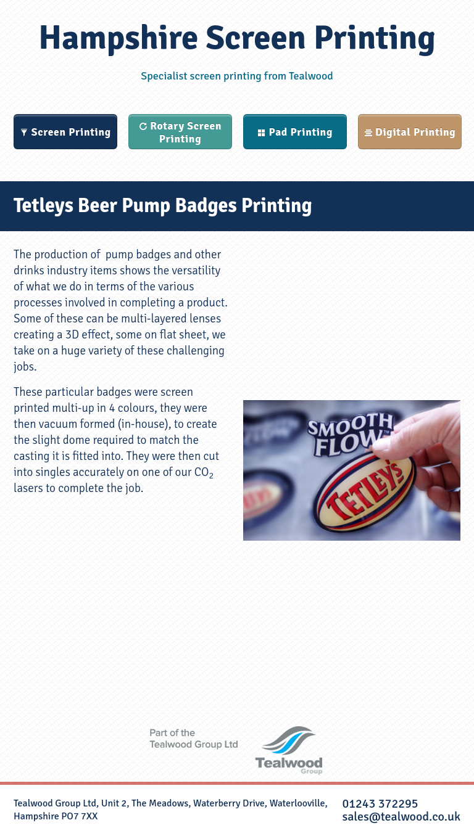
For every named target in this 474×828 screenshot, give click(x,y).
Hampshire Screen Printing (236, 38)
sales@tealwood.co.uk (401, 816)
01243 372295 (380, 803)
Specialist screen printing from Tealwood (237, 76)
